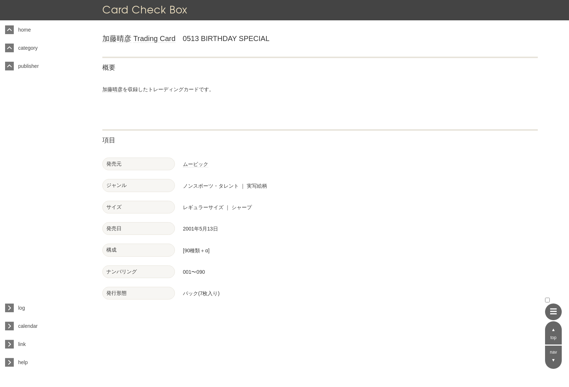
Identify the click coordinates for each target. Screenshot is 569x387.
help (23, 362)
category (28, 48)
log (21, 308)
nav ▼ (553, 356)
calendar (28, 326)
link (22, 344)
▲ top (553, 333)
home (24, 30)
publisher (28, 66)
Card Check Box (144, 9)
